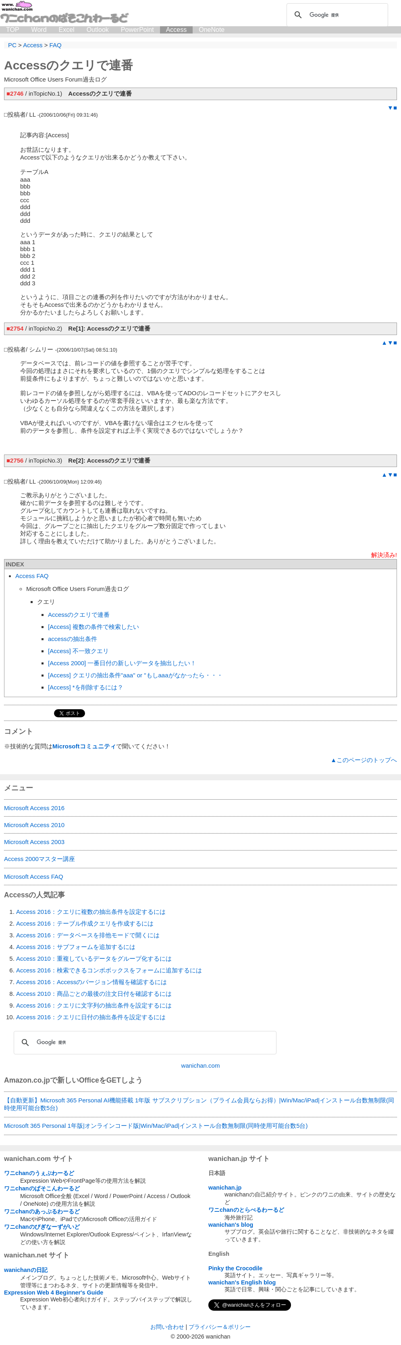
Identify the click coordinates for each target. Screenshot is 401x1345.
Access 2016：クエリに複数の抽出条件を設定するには (91, 911)
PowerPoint (137, 29)
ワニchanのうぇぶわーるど (39, 1173)
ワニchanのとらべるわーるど (246, 1210)
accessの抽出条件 (72, 638)
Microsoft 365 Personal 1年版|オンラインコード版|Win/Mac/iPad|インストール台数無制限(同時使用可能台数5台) (156, 1125)
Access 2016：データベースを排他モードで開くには (88, 935)
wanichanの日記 (26, 1270)
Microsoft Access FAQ (33, 876)
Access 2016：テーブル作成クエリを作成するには (85, 923)
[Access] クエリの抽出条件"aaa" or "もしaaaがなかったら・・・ (135, 675)
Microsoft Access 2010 (34, 824)
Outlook (98, 29)
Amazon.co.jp (27, 1080)
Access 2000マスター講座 (39, 858)
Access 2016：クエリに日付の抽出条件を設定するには (91, 1017)
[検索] (336, 15)
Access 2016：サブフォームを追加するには (75, 946)
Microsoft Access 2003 (34, 841)
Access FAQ (32, 575)
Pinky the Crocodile (235, 1268)
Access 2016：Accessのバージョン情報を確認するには (91, 981)
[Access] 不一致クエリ (78, 650)
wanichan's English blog (242, 1282)
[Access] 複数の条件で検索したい (93, 626)
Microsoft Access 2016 (34, 807)
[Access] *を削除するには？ (85, 687)
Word (39, 29)
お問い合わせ (167, 1327)
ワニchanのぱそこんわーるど (42, 1188)
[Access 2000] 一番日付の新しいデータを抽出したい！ (122, 663)
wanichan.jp (224, 1187)
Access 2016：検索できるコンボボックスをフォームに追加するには (109, 970)
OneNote (211, 29)
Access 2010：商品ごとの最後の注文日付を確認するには (94, 993)
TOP (12, 29)
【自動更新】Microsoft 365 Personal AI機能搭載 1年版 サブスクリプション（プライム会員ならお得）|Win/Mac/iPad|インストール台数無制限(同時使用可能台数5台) (199, 1104)
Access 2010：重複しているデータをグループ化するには (94, 958)
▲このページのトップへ (363, 759)
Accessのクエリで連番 (79, 614)
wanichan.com (200, 1065)
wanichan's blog (230, 1224)
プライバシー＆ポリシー (220, 1327)
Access (176, 29)
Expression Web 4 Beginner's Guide (53, 1292)
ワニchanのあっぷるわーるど (42, 1211)
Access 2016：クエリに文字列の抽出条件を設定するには (94, 1005)
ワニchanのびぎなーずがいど (42, 1226)
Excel (67, 29)
